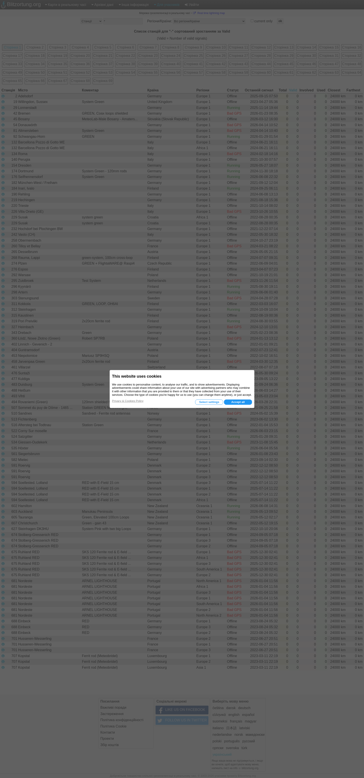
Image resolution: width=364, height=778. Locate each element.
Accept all (238, 402)
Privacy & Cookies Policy (128, 401)
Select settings (209, 402)
